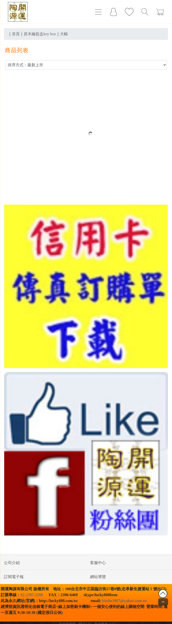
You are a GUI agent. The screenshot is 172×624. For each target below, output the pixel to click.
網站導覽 (98, 577)
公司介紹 (12, 563)
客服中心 (98, 563)
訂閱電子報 (14, 577)
